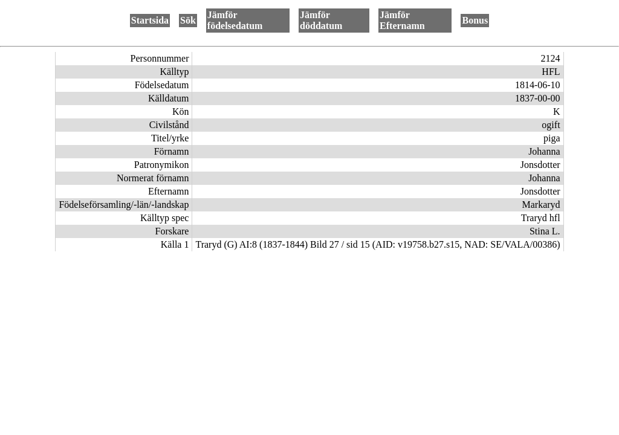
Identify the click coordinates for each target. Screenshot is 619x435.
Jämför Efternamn (402, 20)
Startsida (150, 20)
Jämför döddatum (321, 20)
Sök (188, 20)
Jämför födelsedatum (235, 20)
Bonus (475, 20)
